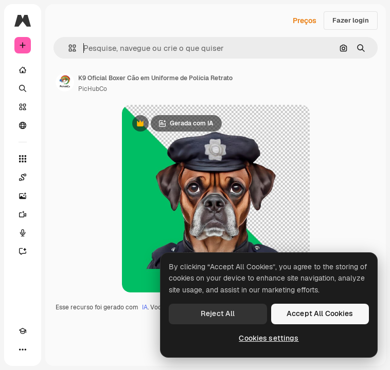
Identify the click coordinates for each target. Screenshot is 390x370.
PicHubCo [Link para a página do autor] (92, 89)
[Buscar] (22, 88)
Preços (304, 20)
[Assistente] (22, 251)
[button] (68, 48)
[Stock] (22, 107)
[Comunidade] (22, 125)
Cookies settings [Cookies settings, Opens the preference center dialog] (268, 338)
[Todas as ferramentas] (22, 159)
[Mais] (22, 349)
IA (145, 307)
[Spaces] (22, 177)
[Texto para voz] (22, 233)
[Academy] (22, 331)
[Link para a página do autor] (65, 82)
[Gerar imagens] (22, 196)
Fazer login (350, 20)
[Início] (22, 70)
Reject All (218, 313)
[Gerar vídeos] (22, 214)
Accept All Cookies (320, 313)
